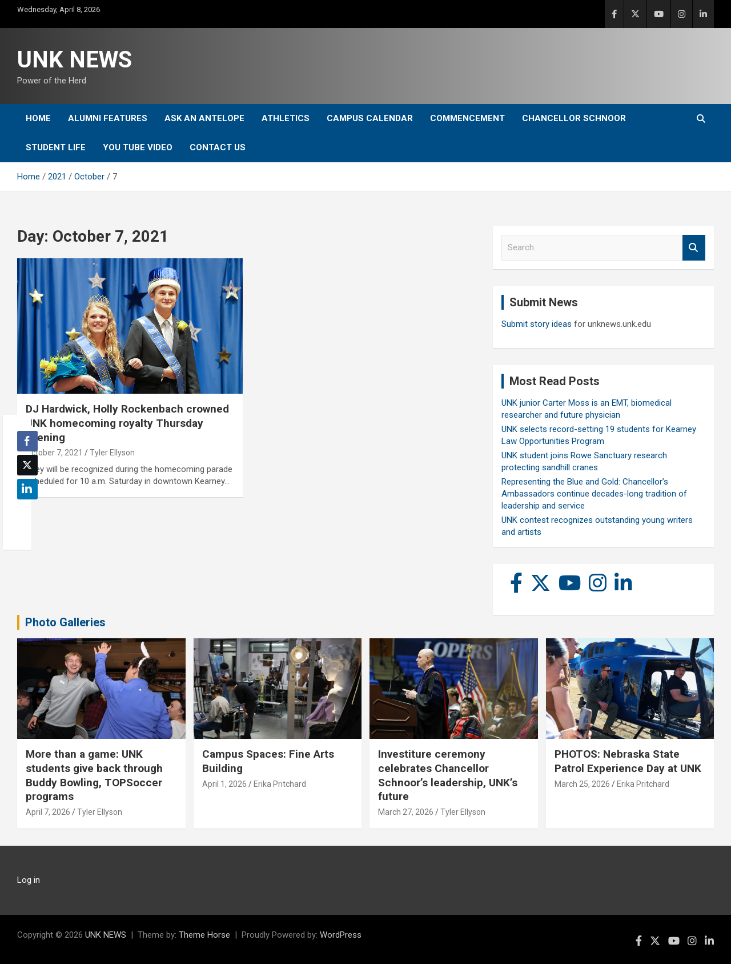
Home (38, 118)
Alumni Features (107, 118)
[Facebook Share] (27, 441)
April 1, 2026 (224, 784)
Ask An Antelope (204, 118)
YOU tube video (137, 147)
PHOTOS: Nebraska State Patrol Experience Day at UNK (628, 761)
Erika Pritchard (280, 784)
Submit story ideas (536, 324)
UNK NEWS (74, 59)
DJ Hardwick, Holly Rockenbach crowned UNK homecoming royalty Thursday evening (127, 422)
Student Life (56, 147)
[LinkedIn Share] (27, 489)
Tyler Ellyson (112, 452)
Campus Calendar (370, 118)
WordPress (341, 935)
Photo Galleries (65, 622)
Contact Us (218, 147)
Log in (28, 880)
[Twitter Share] (27, 465)
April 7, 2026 (48, 812)
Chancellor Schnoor (574, 118)
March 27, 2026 (405, 812)
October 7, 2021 (54, 452)
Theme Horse (204, 935)
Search (693, 248)
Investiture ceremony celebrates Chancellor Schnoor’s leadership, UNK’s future (447, 775)
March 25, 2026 (582, 784)
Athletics (286, 118)
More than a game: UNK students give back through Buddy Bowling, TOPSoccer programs (94, 775)
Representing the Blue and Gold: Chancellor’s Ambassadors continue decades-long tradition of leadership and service (594, 494)
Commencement (467, 118)
